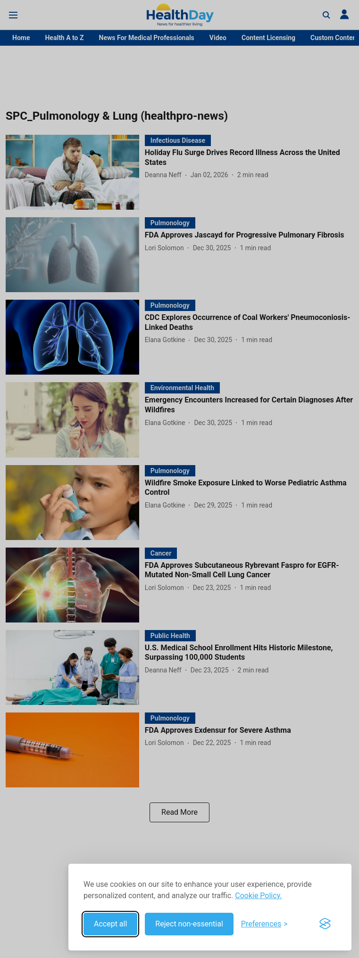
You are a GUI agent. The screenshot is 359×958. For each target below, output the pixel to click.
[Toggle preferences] (264, 924)
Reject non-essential (189, 923)
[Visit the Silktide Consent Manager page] (325, 924)
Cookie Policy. (258, 895)
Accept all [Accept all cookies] (110, 923)
